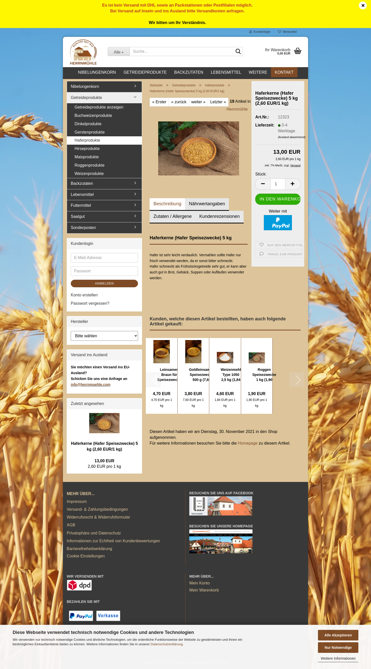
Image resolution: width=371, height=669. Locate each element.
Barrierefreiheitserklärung (89, 549)
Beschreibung (167, 203)
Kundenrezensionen (219, 216)
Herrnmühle (237, 109)
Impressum (77, 501)
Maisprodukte (87, 157)
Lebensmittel (226, 72)
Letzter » (218, 102)
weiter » (198, 102)
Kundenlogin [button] (259, 32)
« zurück (178, 102)
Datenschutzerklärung (166, 644)
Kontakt (284, 72)
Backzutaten (188, 72)
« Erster (159, 102)
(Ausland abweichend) (292, 137)
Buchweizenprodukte (93, 115)
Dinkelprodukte (88, 124)
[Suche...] (119, 51)
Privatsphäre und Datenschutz (94, 533)
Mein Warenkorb (204, 590)
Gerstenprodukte (90, 132)
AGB (71, 525)
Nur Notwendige (338, 648)
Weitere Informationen (338, 658)
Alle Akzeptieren (338, 635)
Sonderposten (83, 227)
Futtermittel (81, 205)
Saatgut (78, 216)
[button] (262, 184)
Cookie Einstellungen (86, 556)
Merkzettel (287, 32)
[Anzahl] (277, 184)
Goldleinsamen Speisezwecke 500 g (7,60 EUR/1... (201, 375)
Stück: (260, 174)
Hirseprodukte (87, 148)
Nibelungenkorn (97, 72)
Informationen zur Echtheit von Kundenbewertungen (113, 541)
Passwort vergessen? (90, 303)
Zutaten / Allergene (172, 216)
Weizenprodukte (89, 173)
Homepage (248, 443)
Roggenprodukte (89, 165)
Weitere (258, 72)
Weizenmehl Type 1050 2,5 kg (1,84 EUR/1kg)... (231, 375)
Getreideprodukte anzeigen (99, 107)
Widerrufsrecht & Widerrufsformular (98, 517)
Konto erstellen (84, 295)
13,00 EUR (104, 461)
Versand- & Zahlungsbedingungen (97, 509)
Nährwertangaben (207, 203)
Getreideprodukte (145, 72)
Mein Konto (199, 583)
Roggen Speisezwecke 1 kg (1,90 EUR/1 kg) (264, 375)
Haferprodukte (87, 140)
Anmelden (104, 283)
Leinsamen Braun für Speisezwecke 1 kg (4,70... (169, 375)
